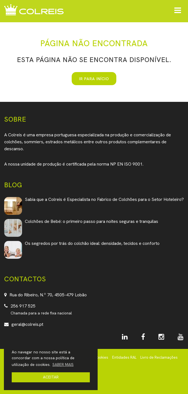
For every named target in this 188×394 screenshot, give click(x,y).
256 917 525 (23, 306)
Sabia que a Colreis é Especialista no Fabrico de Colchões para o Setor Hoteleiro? (104, 199)
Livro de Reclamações (159, 357)
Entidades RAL (124, 357)
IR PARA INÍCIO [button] (94, 78)
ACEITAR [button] (51, 377)
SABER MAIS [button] (63, 364)
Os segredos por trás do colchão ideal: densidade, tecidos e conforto (92, 243)
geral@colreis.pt (27, 324)
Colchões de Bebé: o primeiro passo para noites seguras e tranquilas (91, 221)
